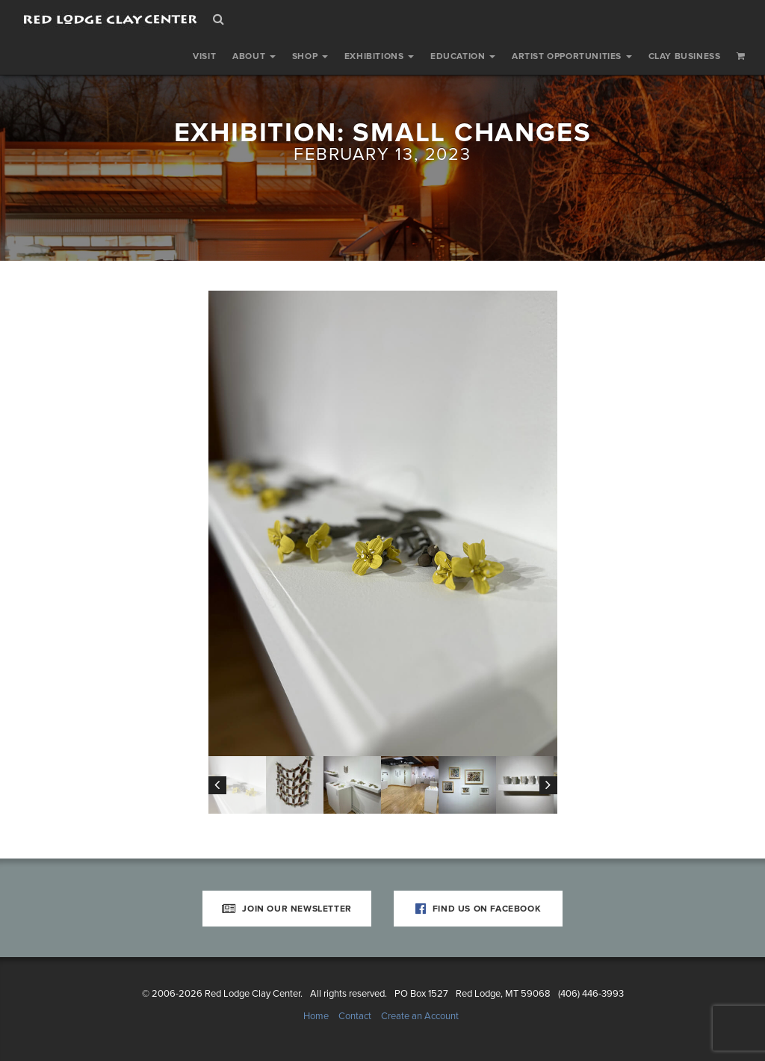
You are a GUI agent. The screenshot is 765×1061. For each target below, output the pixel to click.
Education (462, 56)
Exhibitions (379, 56)
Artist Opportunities (572, 56)
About (254, 56)
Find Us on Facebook (478, 908)
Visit (204, 56)
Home (316, 1016)
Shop (310, 56)
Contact (354, 1016)
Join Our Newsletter (287, 908)
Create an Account (420, 1016)
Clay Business (684, 56)
